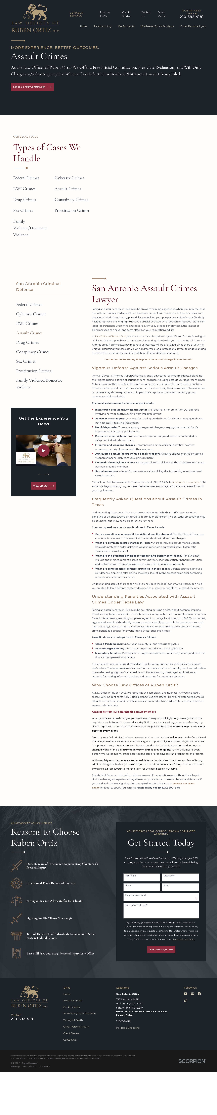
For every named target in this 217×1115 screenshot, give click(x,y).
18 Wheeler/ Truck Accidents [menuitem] (157, 26)
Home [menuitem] (83, 26)
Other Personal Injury (76, 1026)
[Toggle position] (201, 1023)
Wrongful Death (73, 1020)
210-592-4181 (192, 17)
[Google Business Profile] (192, 993)
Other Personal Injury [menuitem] (193, 26)
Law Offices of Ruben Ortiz (111, 336)
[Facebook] (199, 993)
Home (67, 994)
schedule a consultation (186, 482)
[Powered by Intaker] (192, 1109)
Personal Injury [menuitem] (103, 26)
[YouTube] (185, 993)
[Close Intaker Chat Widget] (207, 1023)
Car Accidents (71, 1007)
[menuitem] (43, 304)
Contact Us (69, 1039)
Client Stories (71, 1033)
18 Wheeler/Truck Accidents (79, 1013)
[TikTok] (185, 1000)
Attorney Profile (72, 1000)
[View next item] (47, 474)
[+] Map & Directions (127, 1027)
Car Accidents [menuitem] (126, 26)
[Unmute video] (166, 1023)
